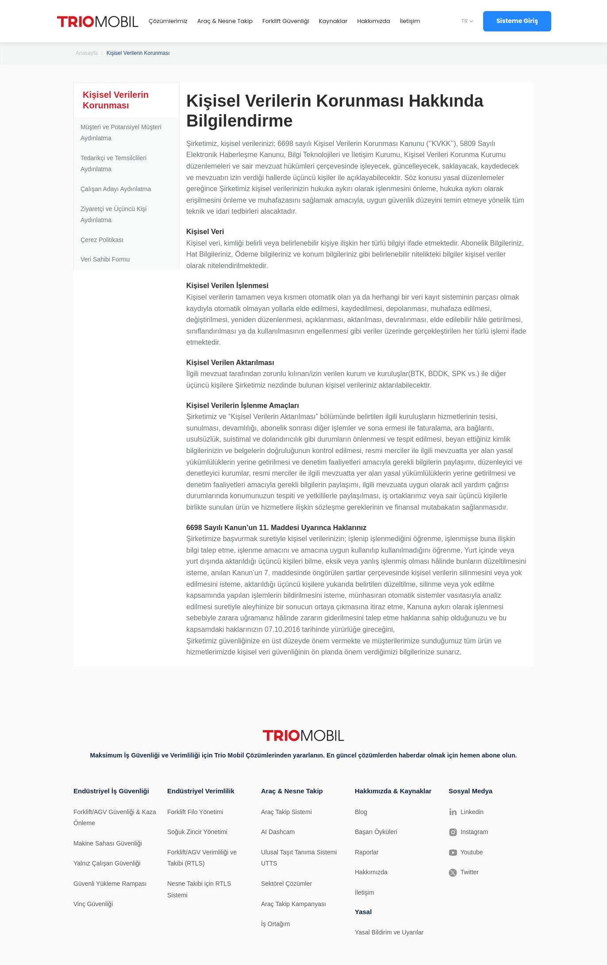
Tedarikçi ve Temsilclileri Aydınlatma (113, 163)
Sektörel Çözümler (286, 883)
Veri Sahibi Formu (105, 259)
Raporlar (367, 852)
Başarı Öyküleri (376, 831)
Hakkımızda (371, 872)
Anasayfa (87, 53)
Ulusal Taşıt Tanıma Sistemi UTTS (299, 858)
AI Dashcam (278, 831)
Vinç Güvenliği (93, 903)
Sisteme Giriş (517, 20)
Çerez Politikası (102, 239)
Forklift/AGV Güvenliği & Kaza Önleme (114, 817)
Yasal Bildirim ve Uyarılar (389, 932)
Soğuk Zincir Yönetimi (197, 831)
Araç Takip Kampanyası (293, 903)
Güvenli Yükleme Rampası (109, 883)
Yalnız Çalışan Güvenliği (106, 863)
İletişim (364, 892)
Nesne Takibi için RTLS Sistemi (199, 889)
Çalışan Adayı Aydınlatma (116, 188)
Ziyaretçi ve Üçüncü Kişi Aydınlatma (113, 214)
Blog (361, 811)
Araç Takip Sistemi (286, 811)
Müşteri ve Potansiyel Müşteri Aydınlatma (121, 132)
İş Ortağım (275, 923)
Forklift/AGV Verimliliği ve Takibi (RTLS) (202, 858)
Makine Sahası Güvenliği (107, 843)
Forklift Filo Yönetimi (195, 811)
